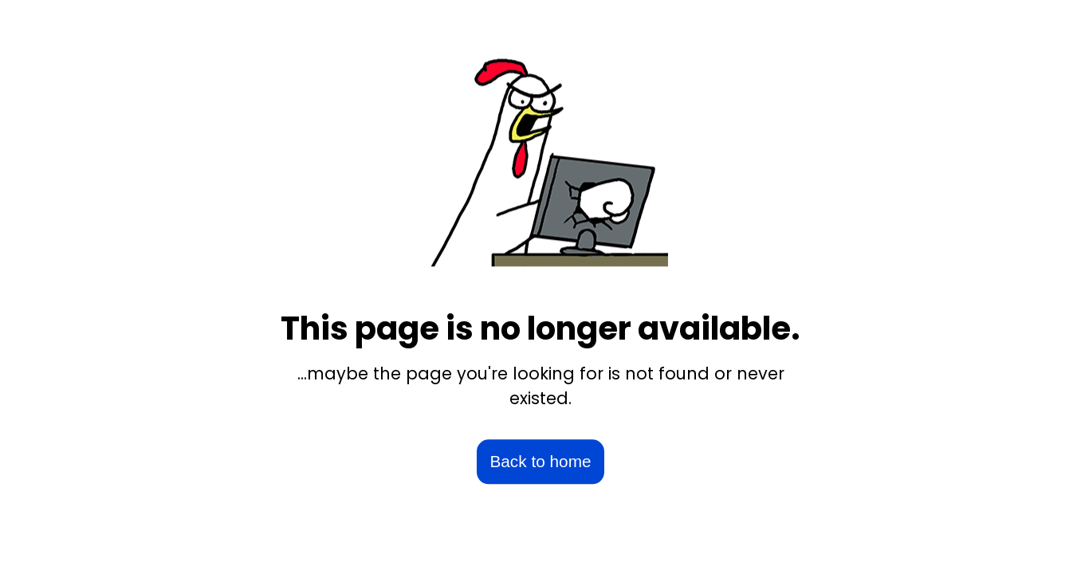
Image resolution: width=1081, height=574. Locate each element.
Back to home (540, 462)
